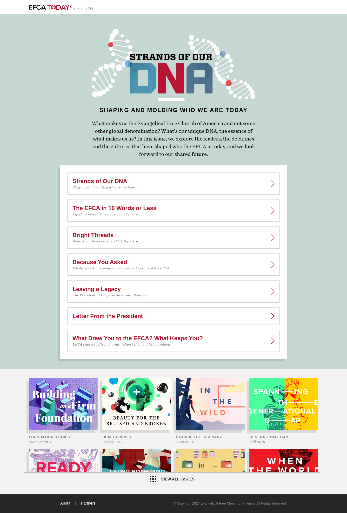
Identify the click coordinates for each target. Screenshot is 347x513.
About (65, 503)
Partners (88, 503)
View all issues (172, 479)
